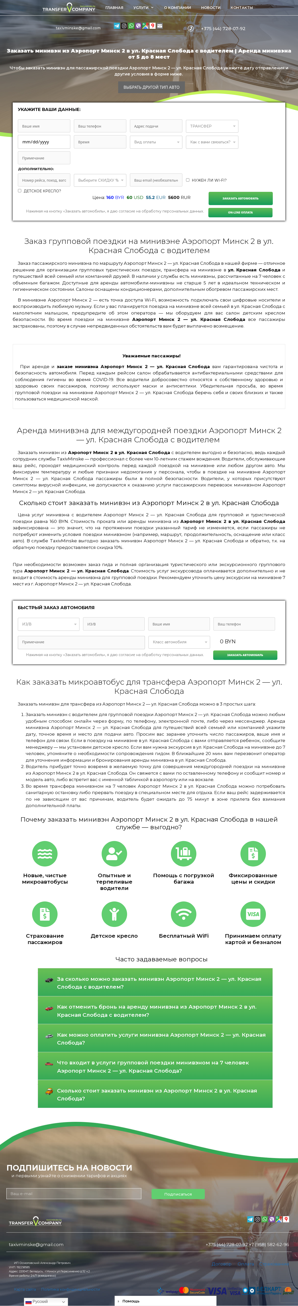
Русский (36, 1302)
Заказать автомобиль (241, 198)
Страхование (274, 1263)
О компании (177, 7)
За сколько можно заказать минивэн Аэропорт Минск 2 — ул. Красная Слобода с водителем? (159, 983)
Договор (222, 1263)
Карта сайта (25, 1289)
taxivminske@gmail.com (78, 28)
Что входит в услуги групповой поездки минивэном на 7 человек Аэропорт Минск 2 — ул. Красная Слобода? (153, 1066)
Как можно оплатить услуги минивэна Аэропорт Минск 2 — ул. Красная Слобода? (161, 1039)
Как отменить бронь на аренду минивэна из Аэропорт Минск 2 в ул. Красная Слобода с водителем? (156, 1010)
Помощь (131, 1301)
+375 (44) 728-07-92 (223, 28)
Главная (114, 7)
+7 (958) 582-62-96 (269, 1244)
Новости (211, 7)
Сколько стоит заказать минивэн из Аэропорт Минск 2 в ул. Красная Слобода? (157, 1094)
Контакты (242, 7)
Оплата (246, 1263)
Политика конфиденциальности (70, 1289)
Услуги (146, 7)
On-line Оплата (240, 212)
